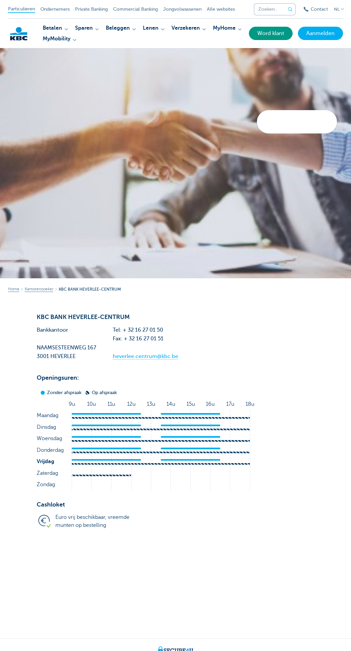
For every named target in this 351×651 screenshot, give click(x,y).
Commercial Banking (135, 9)
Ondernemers (55, 9)
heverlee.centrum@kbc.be (145, 356)
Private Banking (91, 9)
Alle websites (221, 9)
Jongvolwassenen (182, 9)
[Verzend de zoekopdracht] (290, 9)
